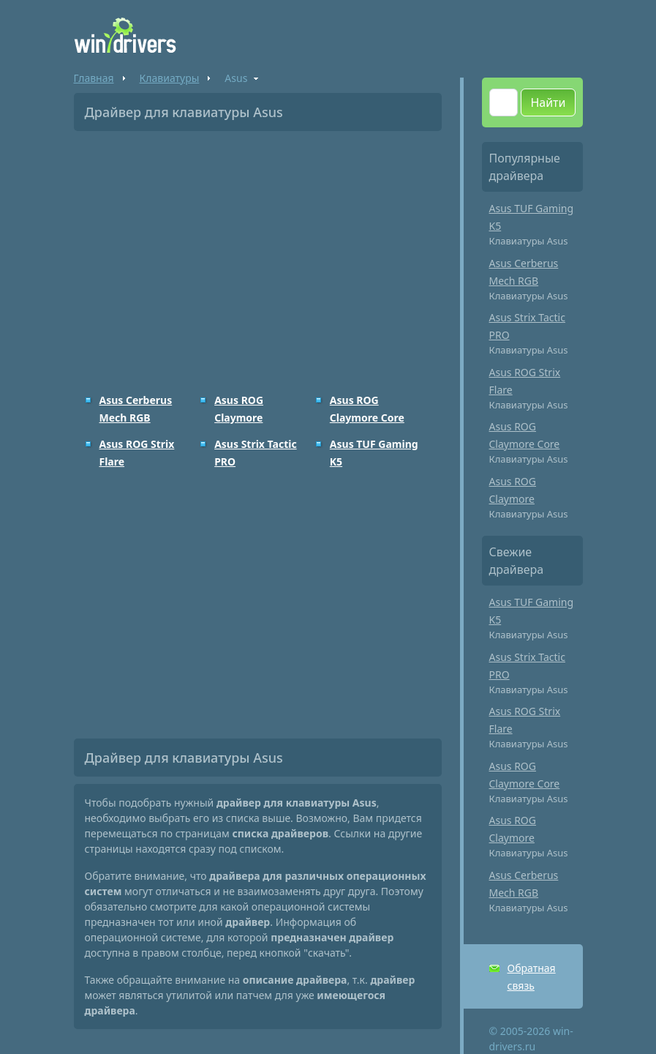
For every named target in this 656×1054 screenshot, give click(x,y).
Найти (547, 102)
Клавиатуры (170, 78)
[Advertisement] (258, 251)
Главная (94, 78)
